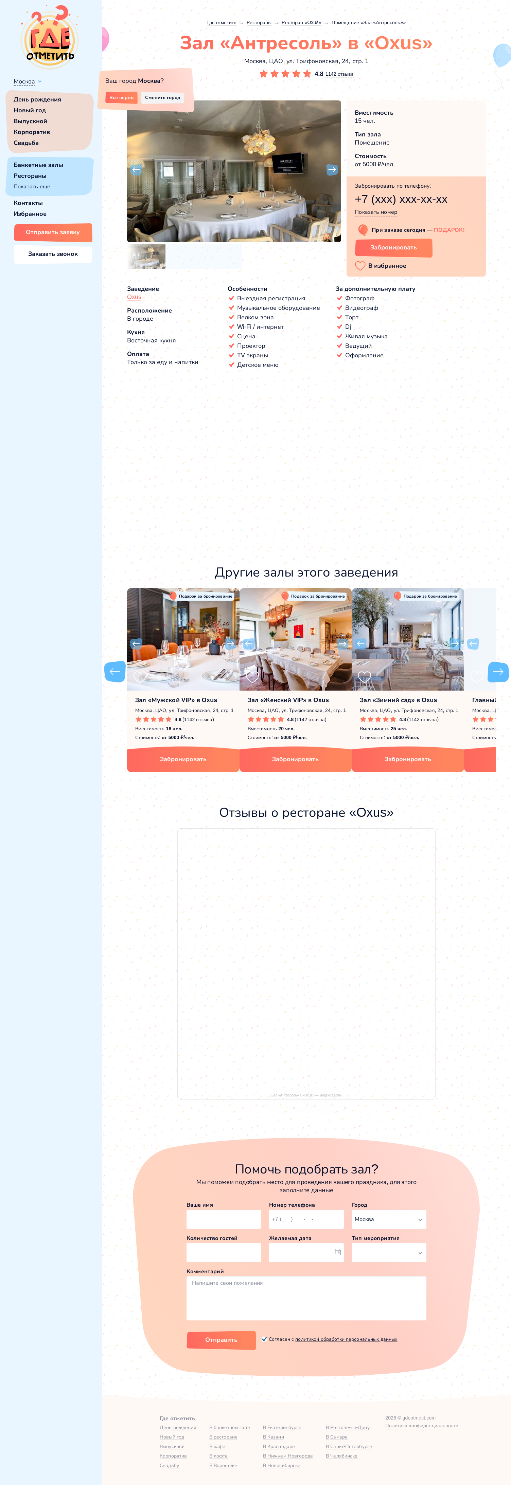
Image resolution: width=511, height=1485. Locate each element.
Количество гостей (212, 1238)
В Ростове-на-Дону (348, 1427)
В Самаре (337, 1437)
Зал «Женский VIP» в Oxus (288, 700)
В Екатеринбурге (282, 1427)
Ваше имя (200, 1205)
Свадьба (26, 142)
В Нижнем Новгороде (288, 1456)
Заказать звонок (53, 253)
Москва (24, 81)
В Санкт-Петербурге (349, 1446)
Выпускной (30, 121)
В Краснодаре (279, 1446)
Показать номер (376, 212)
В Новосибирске (282, 1465)
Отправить (221, 1339)
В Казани (273, 1437)
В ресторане (223, 1437)
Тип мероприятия (376, 1238)
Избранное (30, 213)
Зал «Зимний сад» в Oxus (398, 700)
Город (360, 1205)
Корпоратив (32, 132)
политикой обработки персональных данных (346, 1339)
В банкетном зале (229, 1427)
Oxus (134, 297)
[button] (136, 170)
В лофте (218, 1456)
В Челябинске (342, 1456)
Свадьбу (169, 1465)
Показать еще (32, 186)
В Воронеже (223, 1465)
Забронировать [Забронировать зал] (393, 247)
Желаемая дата (290, 1238)
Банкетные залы (38, 165)
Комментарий (205, 1271)
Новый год (30, 110)
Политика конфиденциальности (421, 1425)
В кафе (217, 1446)
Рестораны (30, 175)
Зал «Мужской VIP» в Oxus (176, 700)
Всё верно (121, 97)
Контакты (28, 203)
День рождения (37, 99)
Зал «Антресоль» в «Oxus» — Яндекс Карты (306, 1095)
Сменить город (162, 97)
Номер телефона (292, 1205)
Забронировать (183, 759)
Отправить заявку (53, 232)
